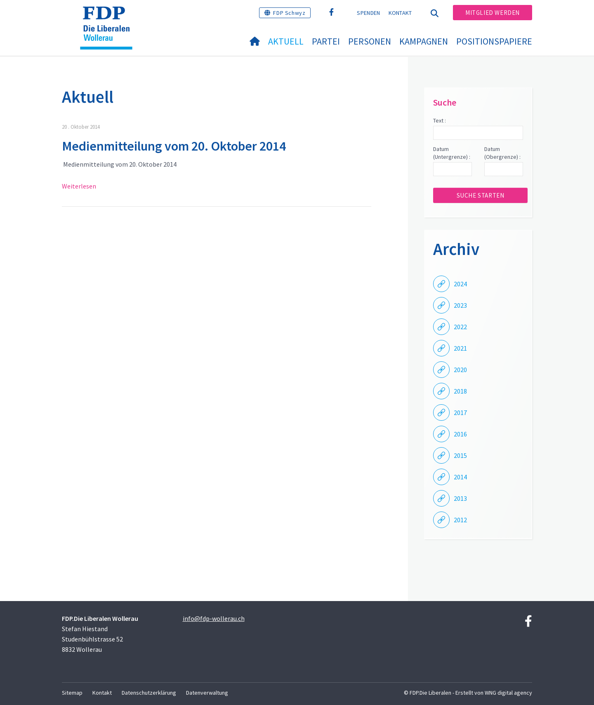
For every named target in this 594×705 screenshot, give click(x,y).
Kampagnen (423, 41)
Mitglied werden (492, 13)
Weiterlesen (79, 186)
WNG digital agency (508, 692)
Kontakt (400, 13)
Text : (439, 120)
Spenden (368, 13)
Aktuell (286, 41)
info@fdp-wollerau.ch (214, 618)
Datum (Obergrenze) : (502, 153)
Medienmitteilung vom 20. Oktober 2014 (174, 146)
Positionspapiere (494, 41)
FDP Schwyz (289, 13)
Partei (326, 41)
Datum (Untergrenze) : (451, 153)
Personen (369, 41)
